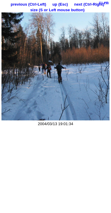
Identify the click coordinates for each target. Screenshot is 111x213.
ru (101, 2)
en (106, 2)
